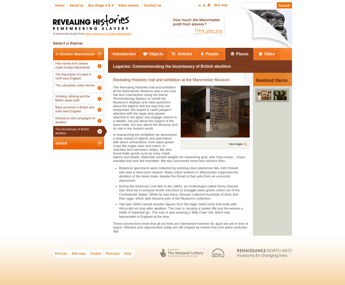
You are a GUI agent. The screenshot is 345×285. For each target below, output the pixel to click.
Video (269, 54)
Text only (220, 4)
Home (60, 5)
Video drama (128, 5)
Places (242, 54)
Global (61, 143)
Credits (96, 253)
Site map (79, 253)
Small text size (199, 4)
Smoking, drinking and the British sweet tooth (72, 98)
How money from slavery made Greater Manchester (72, 65)
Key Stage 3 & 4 (101, 5)
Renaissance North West (264, 253)
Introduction (124, 54)
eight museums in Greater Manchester (108, 33)
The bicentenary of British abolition (72, 131)
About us (76, 5)
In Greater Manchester (75, 54)
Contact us (152, 5)
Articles (185, 54)
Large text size (209, 4)
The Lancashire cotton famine (75, 85)
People (212, 54)
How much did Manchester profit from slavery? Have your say (198, 29)
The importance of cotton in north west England (73, 76)
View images (236, 144)
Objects (156, 54)
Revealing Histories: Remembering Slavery (92, 21)
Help (128, 253)
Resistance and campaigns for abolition (75, 120)
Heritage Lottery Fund (218, 253)
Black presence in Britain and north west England (74, 109)
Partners (113, 253)
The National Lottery (182, 253)
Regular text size (204, 4)
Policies (61, 253)
